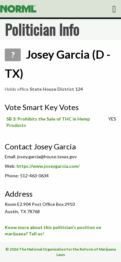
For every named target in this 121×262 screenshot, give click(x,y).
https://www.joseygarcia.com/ (48, 166)
